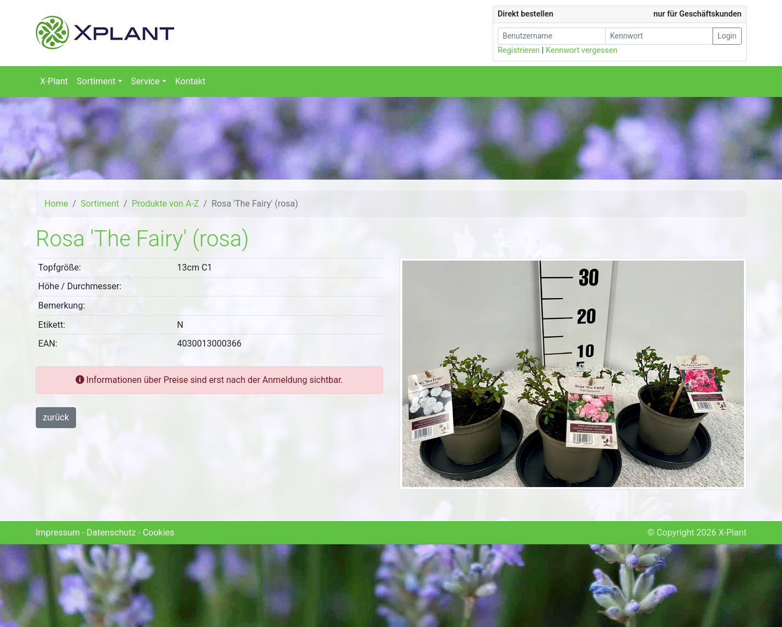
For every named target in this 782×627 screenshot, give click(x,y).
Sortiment (99, 203)
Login (727, 35)
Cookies (158, 532)
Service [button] (145, 81)
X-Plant (54, 81)
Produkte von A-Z (165, 203)
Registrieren (519, 50)
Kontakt (190, 81)
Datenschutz (111, 532)
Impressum (58, 532)
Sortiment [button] (96, 81)
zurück (56, 417)
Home (56, 203)
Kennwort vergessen (581, 50)
